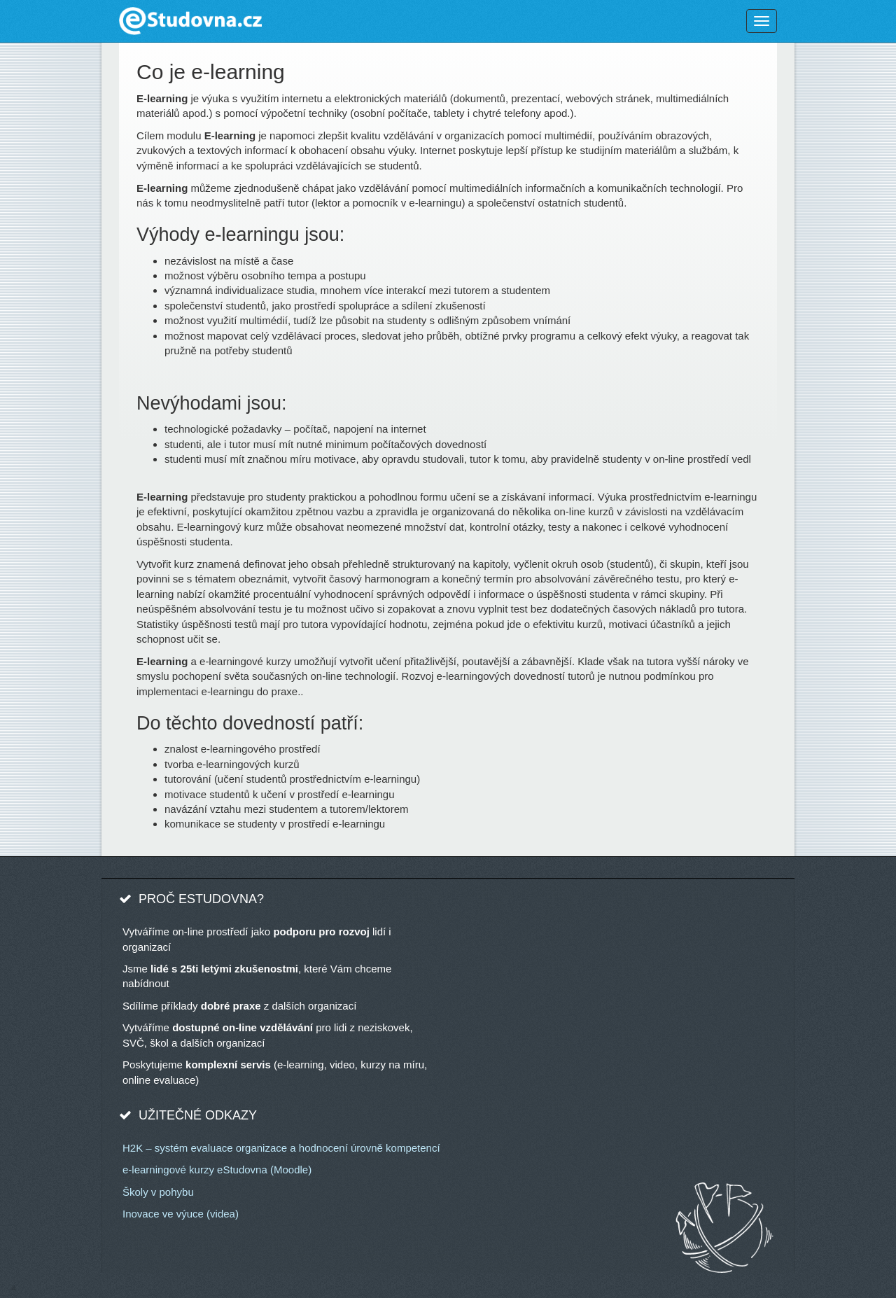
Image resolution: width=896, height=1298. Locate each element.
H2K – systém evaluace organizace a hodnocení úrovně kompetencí (281, 1148)
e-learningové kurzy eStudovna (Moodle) (217, 1169)
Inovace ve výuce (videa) (180, 1214)
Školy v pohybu (158, 1192)
